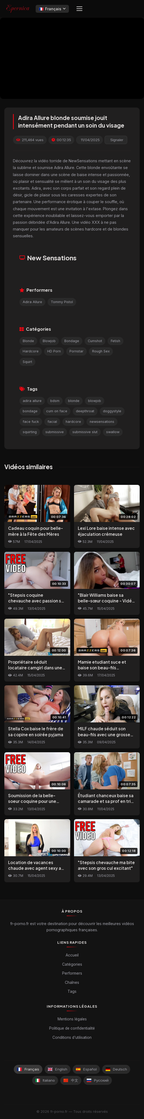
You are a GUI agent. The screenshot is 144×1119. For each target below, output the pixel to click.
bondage (30, 411)
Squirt (27, 362)
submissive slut (85, 432)
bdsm (54, 401)
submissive (54, 432)
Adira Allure (32, 302)
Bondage (71, 341)
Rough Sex (101, 351)
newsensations (102, 422)
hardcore (73, 422)
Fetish (115, 341)
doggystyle (112, 411)
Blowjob (49, 341)
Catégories (72, 964)
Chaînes (72, 982)
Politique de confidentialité (72, 1028)
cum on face (56, 411)
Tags (72, 991)
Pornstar (76, 351)
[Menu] (79, 8)
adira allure (32, 401)
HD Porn (54, 351)
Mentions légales (72, 1019)
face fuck (31, 422)
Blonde (28, 341)
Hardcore (31, 351)
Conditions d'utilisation (72, 1037)
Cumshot (95, 341)
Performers (72, 973)
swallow (112, 432)
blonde (73, 401)
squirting (30, 432)
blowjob (94, 401)
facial (52, 422)
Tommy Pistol (62, 302)
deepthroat (85, 411)
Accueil (72, 955)
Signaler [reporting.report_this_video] (116, 140)
